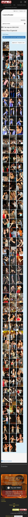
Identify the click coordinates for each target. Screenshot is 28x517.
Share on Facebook (6, 461)
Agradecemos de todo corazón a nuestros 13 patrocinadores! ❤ (14, 494)
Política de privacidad (14, 505)
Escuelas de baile (7, 5)
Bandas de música (21, 5)
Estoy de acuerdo (18, 516)
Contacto (3, 500)
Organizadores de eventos (11, 7)
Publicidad (3, 501)
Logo (14, 503)
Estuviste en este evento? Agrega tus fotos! (14, 37)
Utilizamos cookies (9, 516)
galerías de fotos (14, 23)
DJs (14, 5)
